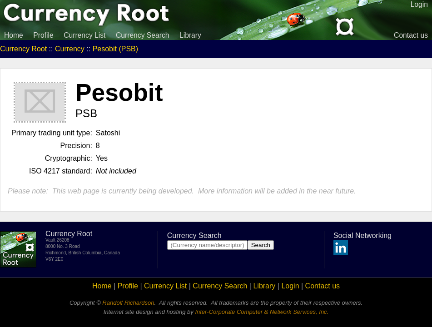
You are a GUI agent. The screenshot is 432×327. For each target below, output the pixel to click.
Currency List (84, 35)
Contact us (411, 35)
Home (13, 35)
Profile (43, 35)
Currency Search (142, 35)
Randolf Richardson (128, 302)
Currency (69, 49)
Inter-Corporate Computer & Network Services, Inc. (261, 311)
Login (290, 286)
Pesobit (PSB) (115, 49)
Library (190, 35)
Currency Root (23, 49)
